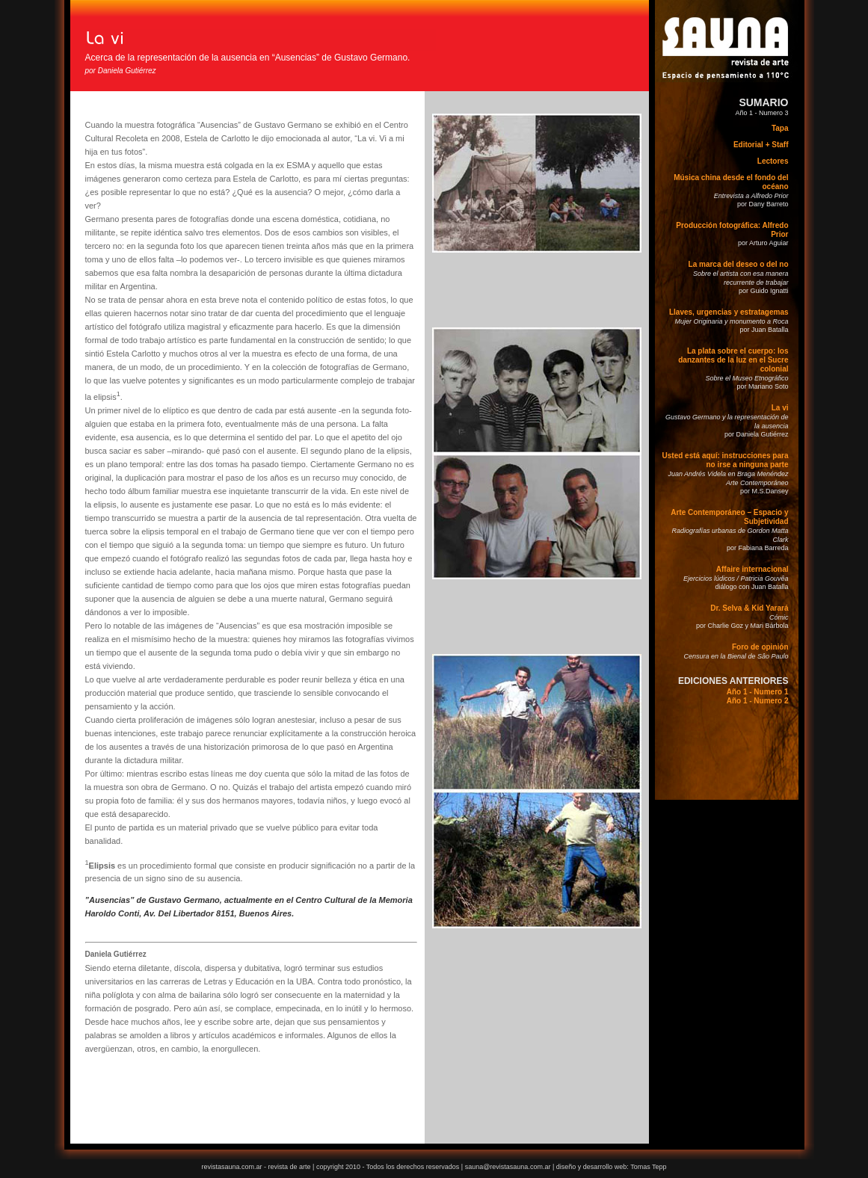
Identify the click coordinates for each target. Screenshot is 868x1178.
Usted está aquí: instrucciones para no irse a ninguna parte (725, 460)
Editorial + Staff (761, 145)
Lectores (773, 161)
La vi (780, 408)
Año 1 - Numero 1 (758, 692)
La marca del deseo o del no (739, 264)
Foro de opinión (760, 647)
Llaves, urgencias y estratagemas (729, 312)
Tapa (780, 128)
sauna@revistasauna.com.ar (508, 1167)
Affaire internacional (752, 569)
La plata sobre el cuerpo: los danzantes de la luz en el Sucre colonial (733, 360)
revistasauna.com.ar (231, 1167)
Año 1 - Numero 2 (758, 701)
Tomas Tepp (648, 1167)
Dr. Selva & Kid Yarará (749, 608)
